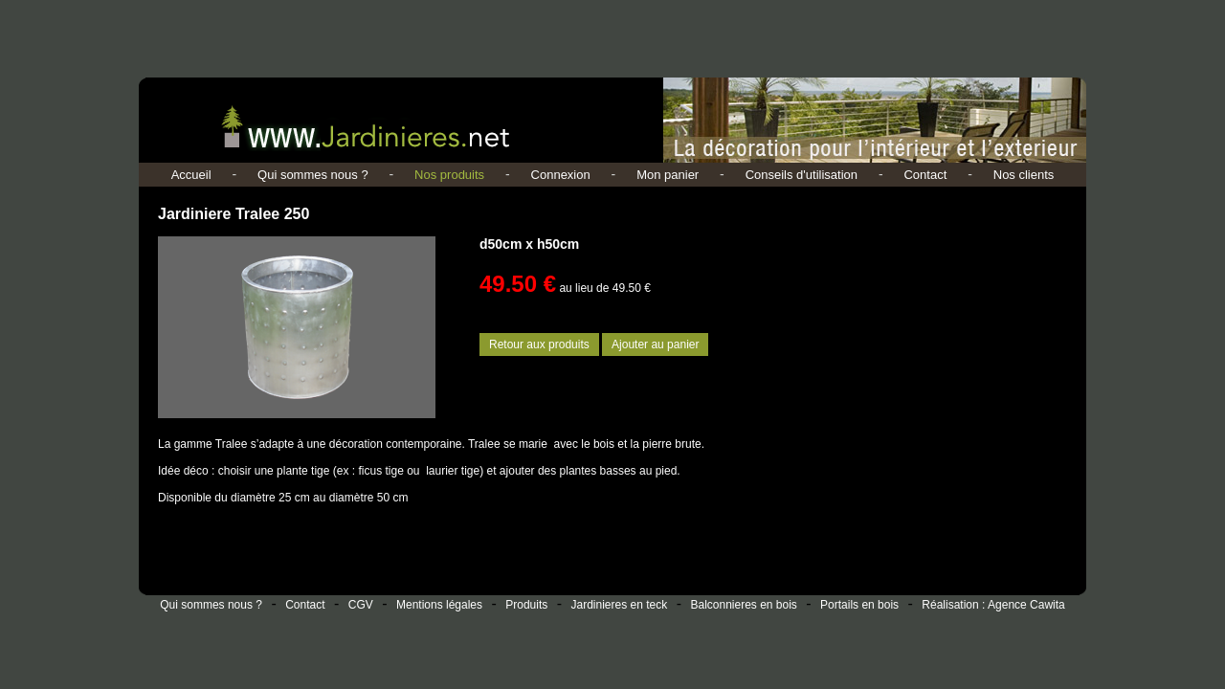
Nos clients (1024, 174)
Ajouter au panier (655, 344)
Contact (925, 174)
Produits (526, 604)
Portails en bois (859, 604)
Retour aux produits (539, 344)
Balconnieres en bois (743, 604)
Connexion (560, 174)
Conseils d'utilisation (802, 174)
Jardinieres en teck (619, 604)
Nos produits (449, 174)
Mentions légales (439, 604)
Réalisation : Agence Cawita (993, 604)
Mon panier (667, 174)
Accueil (191, 174)
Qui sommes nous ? (312, 174)
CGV (360, 604)
